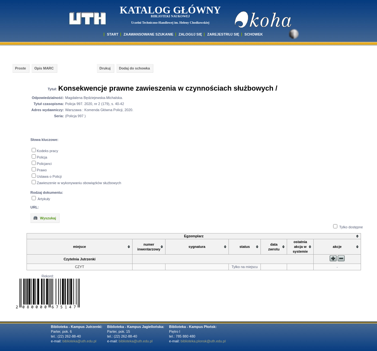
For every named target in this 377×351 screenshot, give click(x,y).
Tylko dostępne (351, 227)
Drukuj (105, 68)
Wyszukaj (44, 217)
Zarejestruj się (223, 34)
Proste (20, 68)
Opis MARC (44, 68)
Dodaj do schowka (134, 68)
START (112, 34)
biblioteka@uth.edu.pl (79, 341)
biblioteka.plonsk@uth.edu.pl (203, 341)
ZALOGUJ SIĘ (190, 34)
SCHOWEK (254, 34)
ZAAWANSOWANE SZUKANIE (148, 34)
